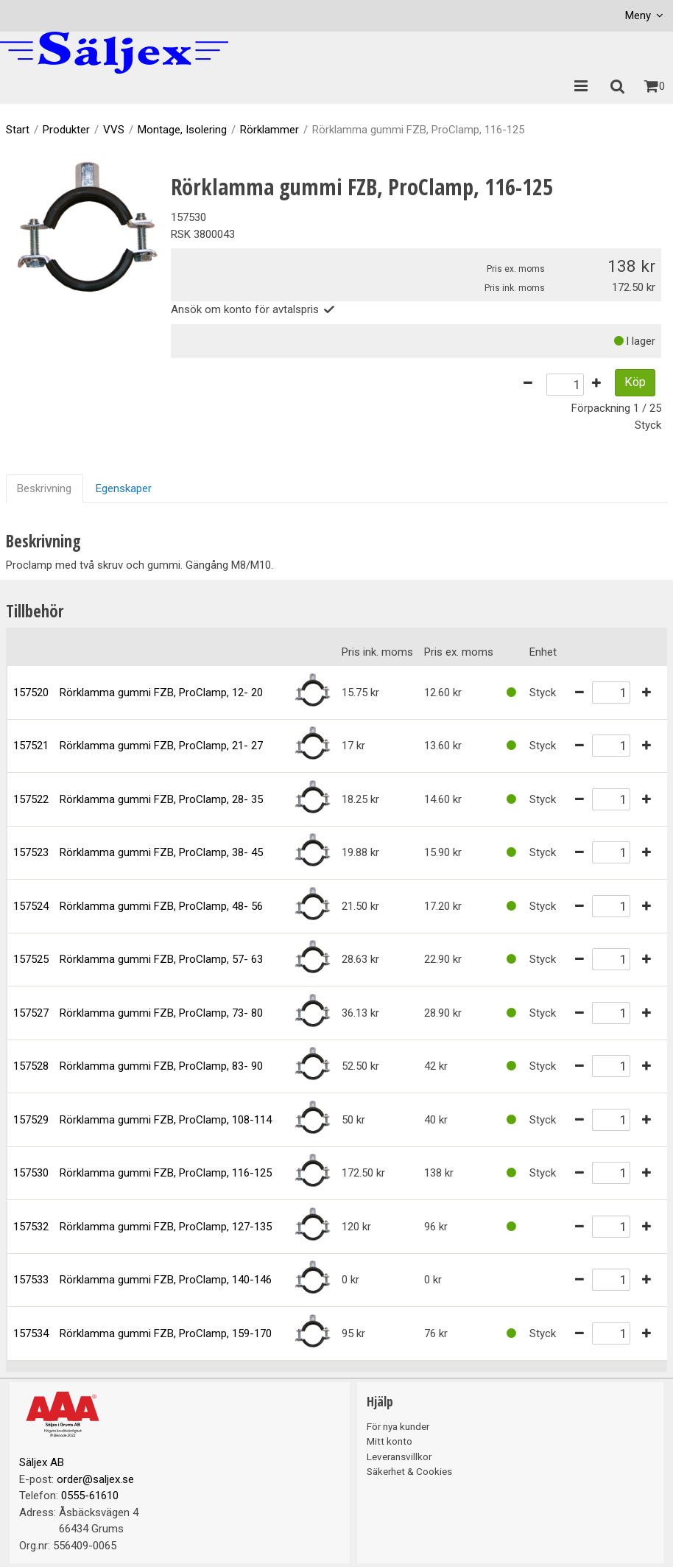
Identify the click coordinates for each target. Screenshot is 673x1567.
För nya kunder (398, 1426)
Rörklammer (269, 129)
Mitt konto (389, 1441)
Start (17, 129)
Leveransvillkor (399, 1456)
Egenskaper (124, 488)
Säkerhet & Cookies (409, 1471)
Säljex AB (41, 1462)
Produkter (66, 129)
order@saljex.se (95, 1479)
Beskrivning (44, 488)
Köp (635, 382)
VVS (113, 129)
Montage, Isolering (182, 129)
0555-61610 (90, 1495)
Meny (638, 15)
